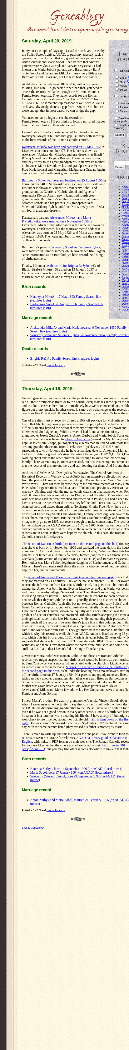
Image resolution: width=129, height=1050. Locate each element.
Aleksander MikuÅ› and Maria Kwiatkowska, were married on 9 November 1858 (56, 219)
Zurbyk (124, 89)
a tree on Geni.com (77, 439)
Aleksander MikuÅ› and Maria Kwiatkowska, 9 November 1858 (73, 327)
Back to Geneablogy (33, 827)
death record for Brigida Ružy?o (67, 265)
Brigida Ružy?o (40, 358)
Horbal (123, 85)
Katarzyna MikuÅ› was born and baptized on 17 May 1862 (61, 147)
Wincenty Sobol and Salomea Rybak (75, 247)
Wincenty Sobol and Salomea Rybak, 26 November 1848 (68, 335)
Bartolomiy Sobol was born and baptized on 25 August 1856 (62, 180)
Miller (123, 81)
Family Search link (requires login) (75, 358)
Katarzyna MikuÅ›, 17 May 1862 (52, 296)
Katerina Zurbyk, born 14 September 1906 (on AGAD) (67, 768)
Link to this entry (55, 365)
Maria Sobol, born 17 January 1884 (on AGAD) (62, 772)
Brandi (123, 77)
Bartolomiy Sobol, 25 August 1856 (53, 304)
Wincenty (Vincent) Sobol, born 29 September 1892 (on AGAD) (73, 776)
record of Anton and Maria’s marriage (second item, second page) (71, 577)
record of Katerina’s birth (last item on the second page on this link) (73, 543)
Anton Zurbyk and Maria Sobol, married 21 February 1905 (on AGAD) (77, 800)
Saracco (124, 111)
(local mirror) (113, 768)
